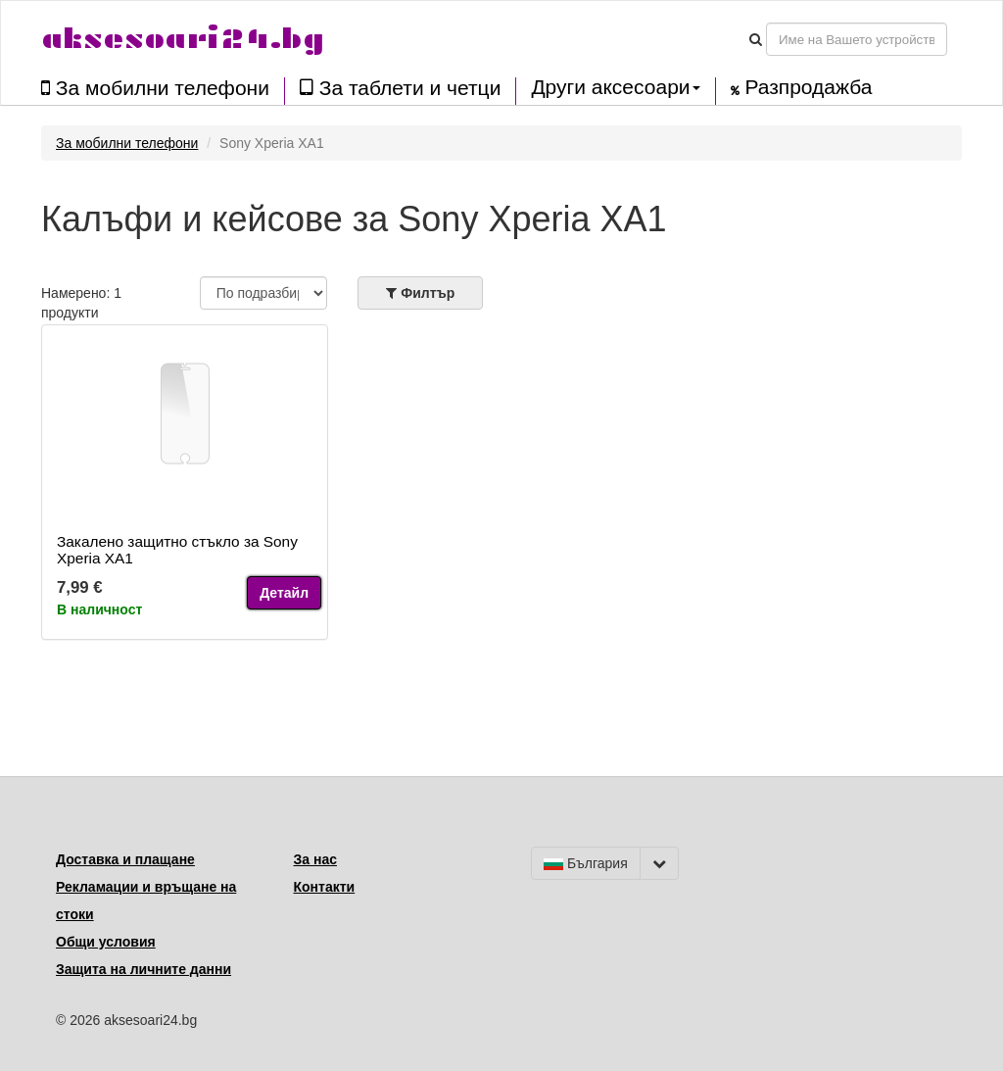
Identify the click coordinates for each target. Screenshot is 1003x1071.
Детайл (284, 593)
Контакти (325, 887)
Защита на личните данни (143, 969)
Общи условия (106, 941)
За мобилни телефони (155, 87)
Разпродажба (802, 87)
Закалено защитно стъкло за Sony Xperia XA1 (177, 549)
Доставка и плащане (125, 859)
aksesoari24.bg (182, 39)
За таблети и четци (400, 87)
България (586, 863)
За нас (315, 859)
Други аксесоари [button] (615, 87)
